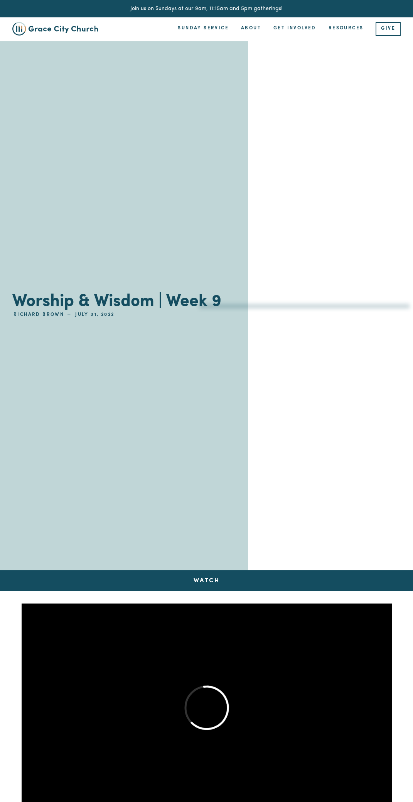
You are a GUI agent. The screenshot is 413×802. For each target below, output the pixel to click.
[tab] (206, 580)
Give (388, 28)
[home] (59, 29)
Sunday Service (203, 28)
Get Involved (294, 28)
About (251, 28)
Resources (346, 28)
